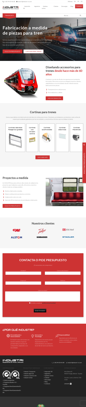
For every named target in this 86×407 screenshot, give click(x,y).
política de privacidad (49, 303)
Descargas (64, 6)
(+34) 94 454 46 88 (58, 362)
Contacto (79, 6)
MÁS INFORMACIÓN (54, 98)
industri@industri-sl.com (74, 362)
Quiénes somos (45, 7)
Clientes (56, 6)
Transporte (9, 15)
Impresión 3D (26, 7)
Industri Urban (28, 377)
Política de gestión (9, 380)
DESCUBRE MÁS (43, 157)
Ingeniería (37, 6)
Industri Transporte (29, 371)
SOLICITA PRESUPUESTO (12, 51)
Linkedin (68, 383)
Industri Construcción (30, 375)
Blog (71, 6)
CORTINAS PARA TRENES (33, 51)
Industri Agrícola (29, 373)
